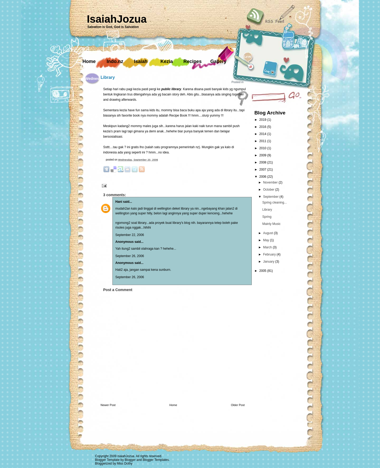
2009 (263, 155)
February (270, 254)
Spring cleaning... (274, 202)
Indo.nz (115, 61)
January (269, 261)
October (269, 189)
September (271, 197)
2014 (263, 134)
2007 (263, 169)
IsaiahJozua (117, 19)
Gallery (218, 61)
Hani (118, 202)
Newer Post (108, 405)
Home (89, 61)
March (268, 247)
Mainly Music (271, 224)
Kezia (166, 61)
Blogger (130, 460)
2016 (263, 127)
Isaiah (141, 61)
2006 (263, 176)
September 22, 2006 (129, 235)
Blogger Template (107, 460)
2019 (263, 120)
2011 (263, 141)
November (271, 182)
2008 (263, 162)
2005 (263, 271)
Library (108, 77)
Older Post (238, 405)
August (268, 233)
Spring (267, 217)
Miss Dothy (124, 463)
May (266, 240)
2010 (263, 148)
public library (171, 89)
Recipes (192, 61)
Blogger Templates (156, 460)
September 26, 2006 (129, 256)
